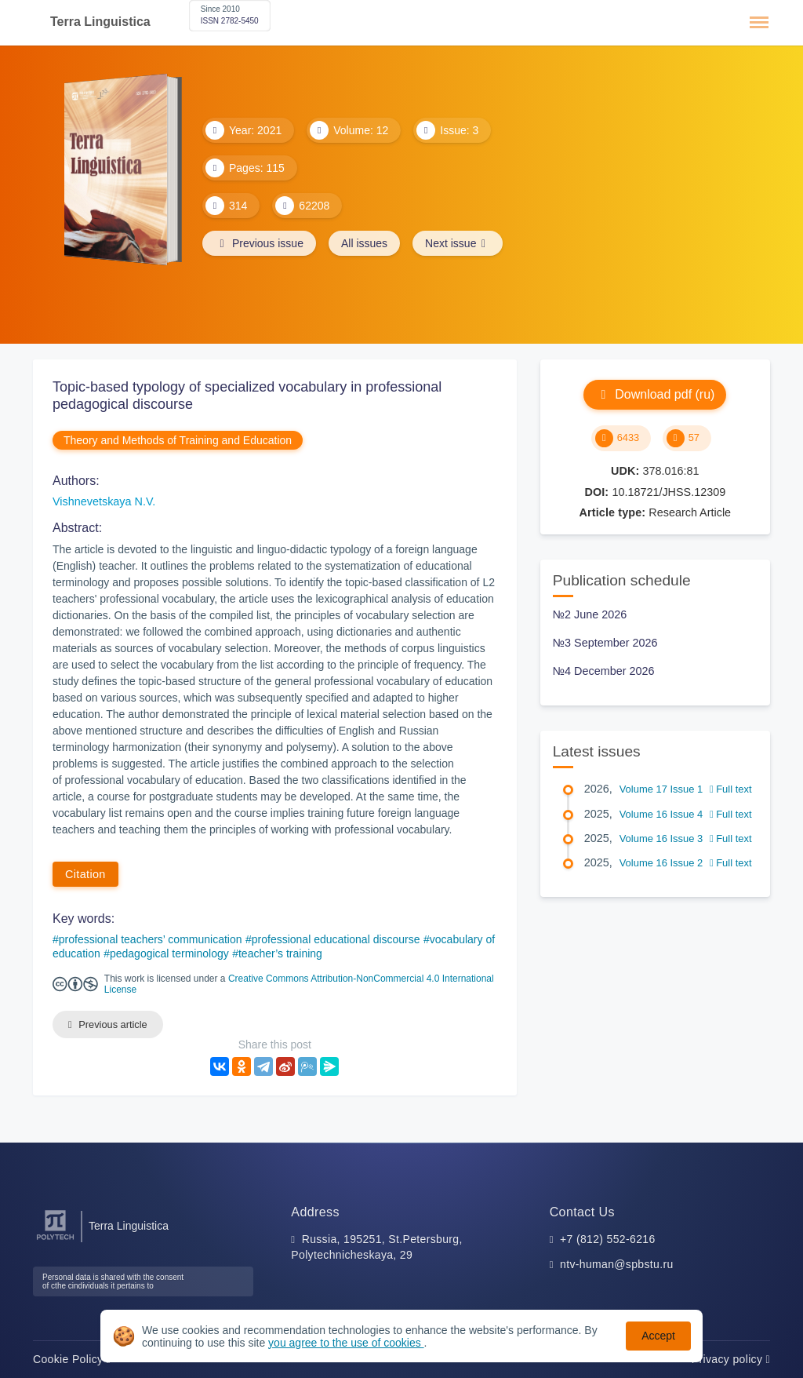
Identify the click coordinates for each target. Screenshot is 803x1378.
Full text (731, 789)
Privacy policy (731, 1359)
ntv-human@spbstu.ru (617, 1264)
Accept (658, 1335)
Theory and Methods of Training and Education (178, 440)
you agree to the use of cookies (345, 1342)
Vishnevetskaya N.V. (104, 501)
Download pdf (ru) (654, 394)
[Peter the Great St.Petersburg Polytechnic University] (55, 1240)
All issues (364, 243)
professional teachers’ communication (150, 939)
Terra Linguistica (100, 21)
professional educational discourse (336, 939)
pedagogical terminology (169, 953)
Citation (85, 874)
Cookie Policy (72, 1359)
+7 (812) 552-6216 (608, 1239)
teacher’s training (280, 953)
